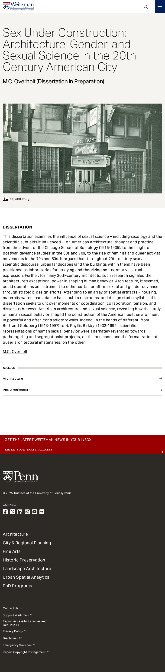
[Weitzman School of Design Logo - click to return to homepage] (18, 6)
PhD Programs (17, 585)
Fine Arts (12, 551)
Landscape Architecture (27, 568)
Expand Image (17, 199)
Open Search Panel (145, 6)
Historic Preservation (24, 560)
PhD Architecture (16, 390)
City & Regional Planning (27, 542)
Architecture (13, 378)
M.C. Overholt (15, 351)
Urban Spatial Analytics (26, 577)
